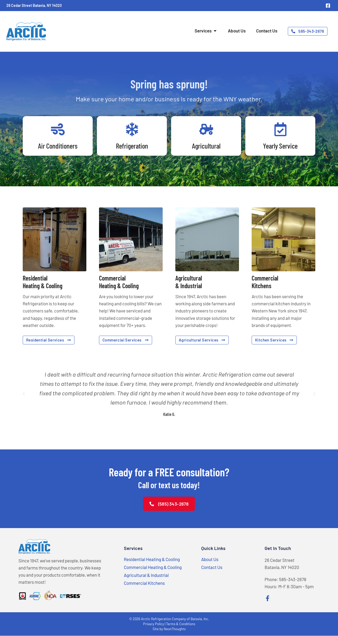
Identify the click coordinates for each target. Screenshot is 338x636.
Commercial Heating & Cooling (153, 567)
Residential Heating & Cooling (152, 559)
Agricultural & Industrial (146, 575)
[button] (23, 393)
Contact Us (211, 567)
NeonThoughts (175, 629)
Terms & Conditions (180, 624)
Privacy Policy (153, 624)
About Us (209, 559)
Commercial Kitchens (144, 583)
